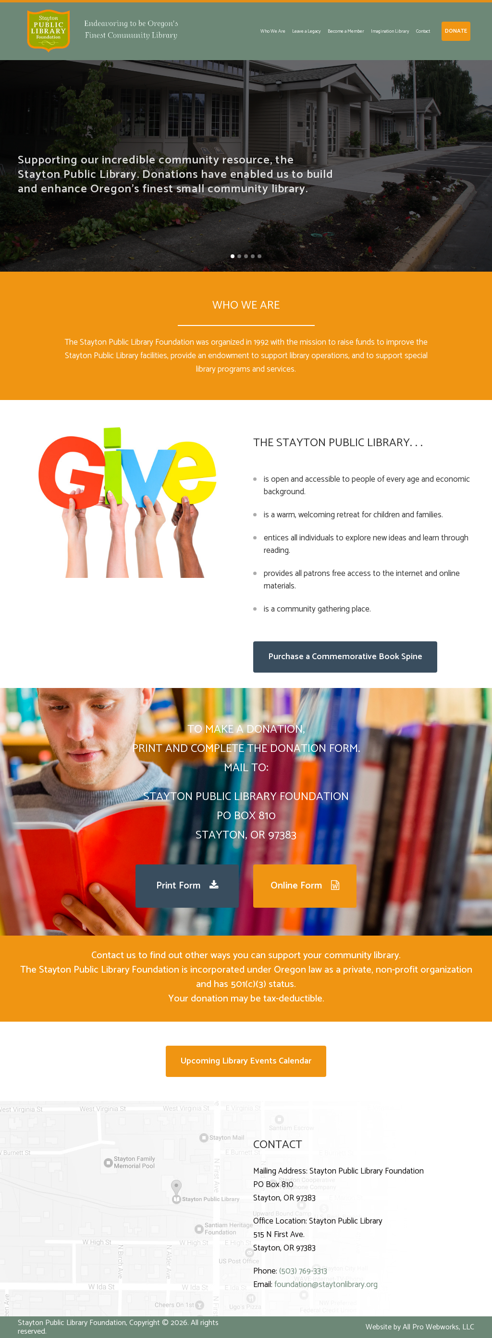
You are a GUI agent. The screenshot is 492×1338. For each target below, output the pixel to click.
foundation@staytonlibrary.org (326, 1284)
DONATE (456, 31)
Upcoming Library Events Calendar (246, 1061)
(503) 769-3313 (303, 1271)
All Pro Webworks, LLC (438, 1327)
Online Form (305, 886)
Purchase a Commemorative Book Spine (345, 657)
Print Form (187, 886)
